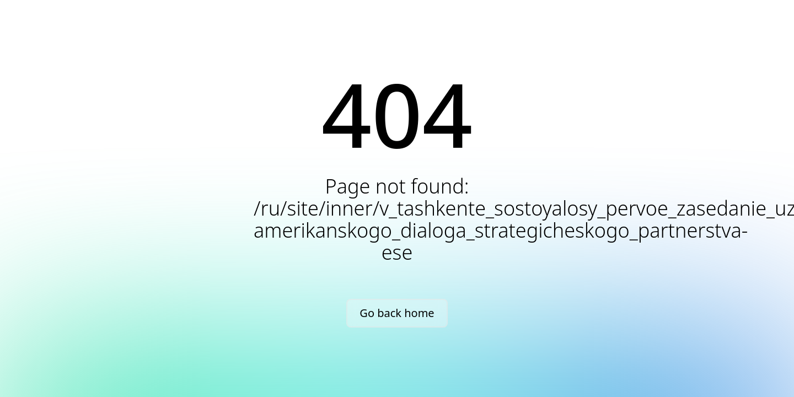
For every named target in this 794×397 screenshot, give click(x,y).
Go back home (397, 312)
